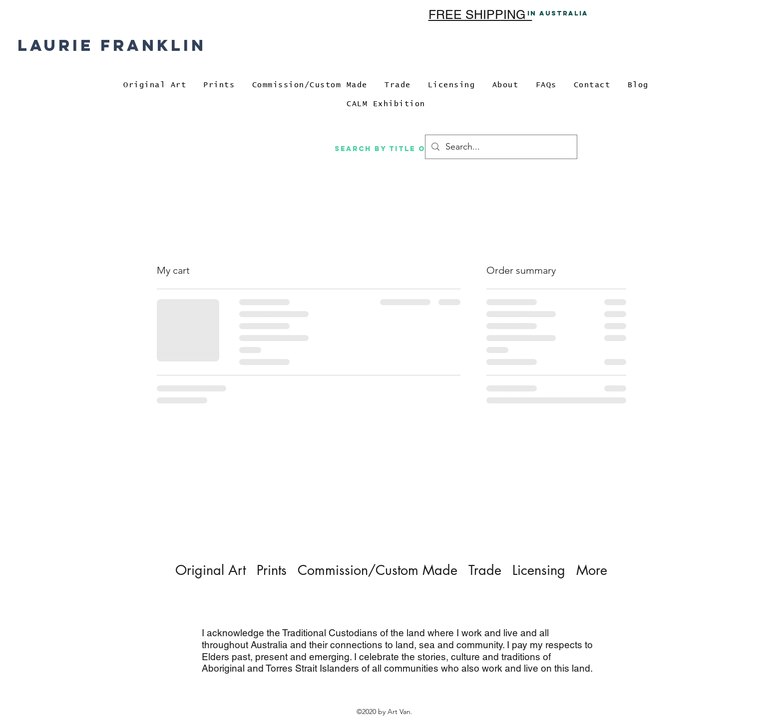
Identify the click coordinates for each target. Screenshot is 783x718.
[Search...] (500, 147)
